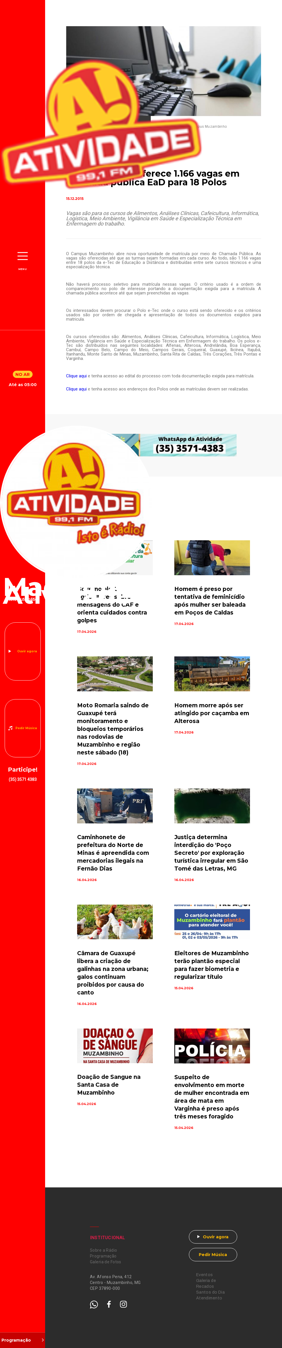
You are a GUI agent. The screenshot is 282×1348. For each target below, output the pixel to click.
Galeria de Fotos (105, 1262)
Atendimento (209, 1298)
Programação (103, 1256)
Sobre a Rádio (103, 1250)
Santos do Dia (210, 1292)
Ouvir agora (27, 651)
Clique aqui (76, 376)
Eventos (204, 1275)
